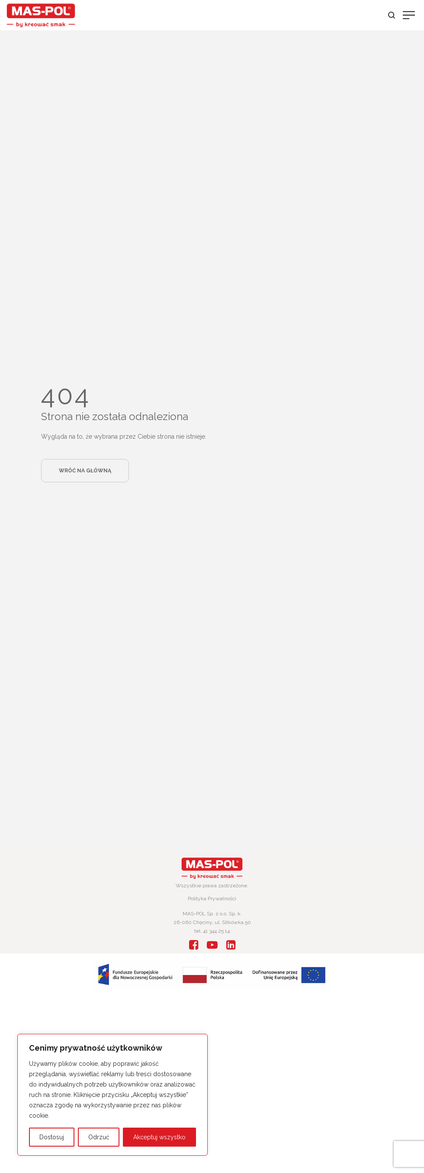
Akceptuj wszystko (159, 1137)
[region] (112, 1095)
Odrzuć (98, 1137)
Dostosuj (51, 1137)
